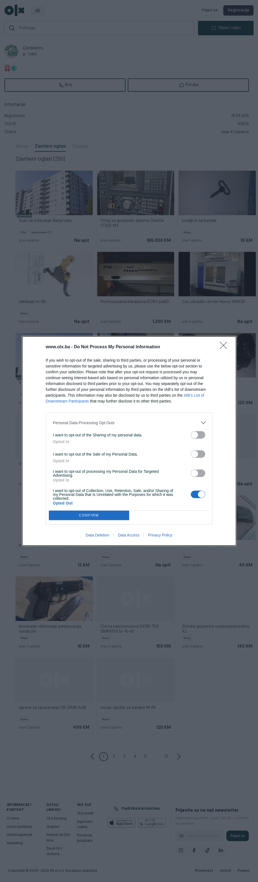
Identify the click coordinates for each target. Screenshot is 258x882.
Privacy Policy (160, 535)
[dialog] (129, 441)
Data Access (128, 535)
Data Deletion (97, 535)
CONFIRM (89, 515)
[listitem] (129, 423)
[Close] (225, 347)
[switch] (198, 435)
